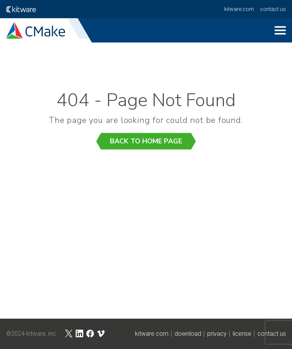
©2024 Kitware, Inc (31, 334)
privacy (217, 334)
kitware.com (239, 9)
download (188, 334)
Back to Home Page (146, 141)
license (242, 334)
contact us (273, 9)
